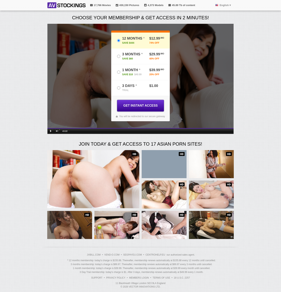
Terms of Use (161, 277)
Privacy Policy (115, 277)
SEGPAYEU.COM (132, 254)
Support (96, 277)
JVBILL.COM (94, 254)
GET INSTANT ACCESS (140, 105)
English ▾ (225, 5)
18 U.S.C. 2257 (182, 277)
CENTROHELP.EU (155, 254)
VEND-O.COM (111, 254)
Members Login (139, 277)
